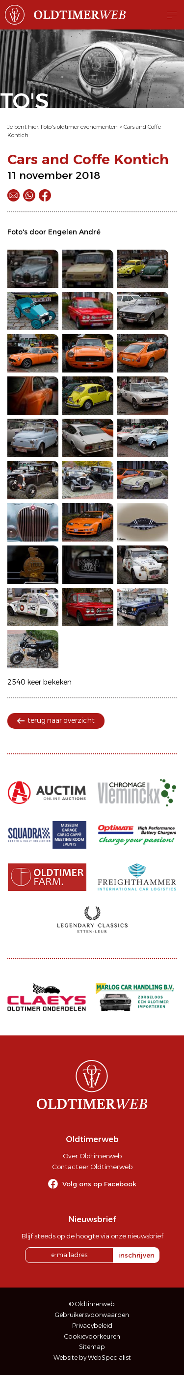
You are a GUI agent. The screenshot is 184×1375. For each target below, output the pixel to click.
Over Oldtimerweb (92, 1156)
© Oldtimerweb (92, 1304)
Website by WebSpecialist (92, 1357)
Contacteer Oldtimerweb (92, 1167)
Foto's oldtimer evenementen (79, 126)
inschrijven (136, 1255)
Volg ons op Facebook (99, 1184)
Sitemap (92, 1346)
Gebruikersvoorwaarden (92, 1314)
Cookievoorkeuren (92, 1336)
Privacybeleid (92, 1325)
